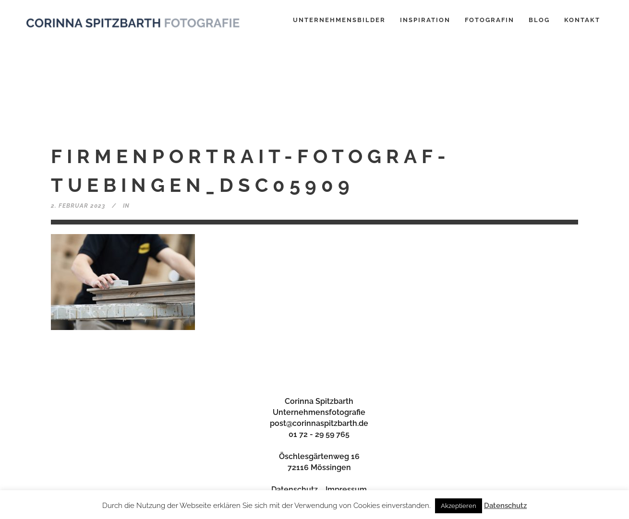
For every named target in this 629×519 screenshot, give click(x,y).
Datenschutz (294, 489)
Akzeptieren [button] (458, 505)
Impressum (346, 489)
